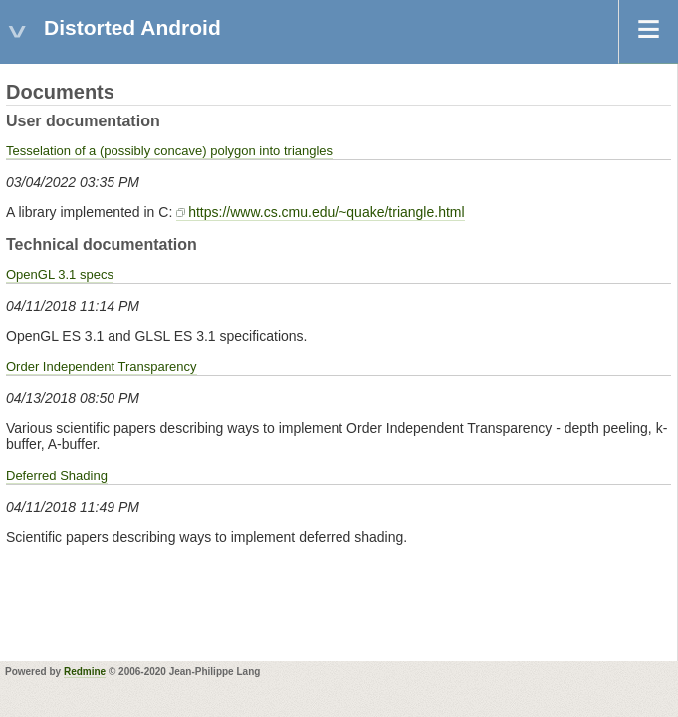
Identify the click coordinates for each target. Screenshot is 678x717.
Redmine (85, 671)
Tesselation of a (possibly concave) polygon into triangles (169, 150)
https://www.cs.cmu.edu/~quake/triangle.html (326, 212)
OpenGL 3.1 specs (59, 274)
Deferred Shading (57, 475)
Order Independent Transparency (101, 366)
